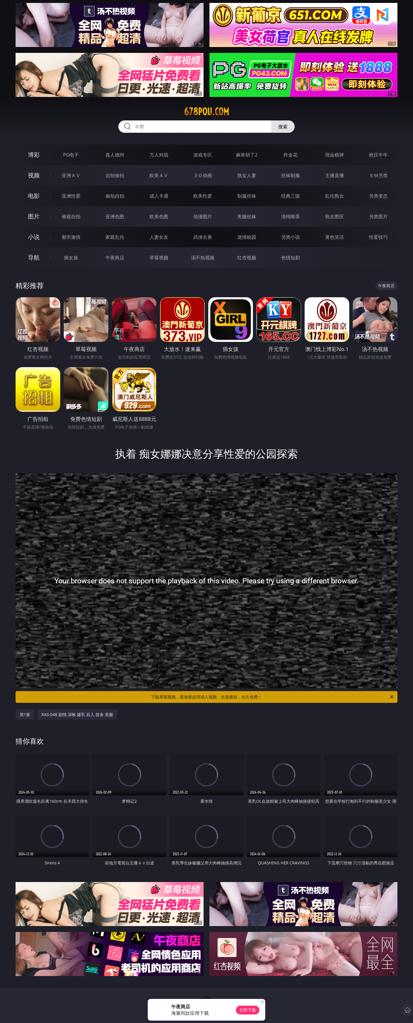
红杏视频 (246, 257)
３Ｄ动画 (202, 175)
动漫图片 (202, 216)
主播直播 (334, 175)
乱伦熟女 (334, 196)
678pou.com (206, 111)
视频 (34, 175)
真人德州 (114, 155)
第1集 (25, 714)
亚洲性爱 (71, 196)
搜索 (283, 126)
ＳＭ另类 (378, 175)
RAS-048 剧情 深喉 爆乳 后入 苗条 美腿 (77, 714)
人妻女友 (159, 237)
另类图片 (378, 216)
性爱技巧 (378, 237)
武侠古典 (202, 237)
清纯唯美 (290, 216)
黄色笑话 (334, 237)
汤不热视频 (202, 257)
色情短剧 (290, 257)
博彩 (34, 155)
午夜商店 (114, 257)
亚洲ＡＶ (71, 175)
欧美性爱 (202, 196)
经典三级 (290, 196)
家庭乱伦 (114, 237)
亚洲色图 (114, 216)
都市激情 (71, 237)
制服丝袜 (246, 196)
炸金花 (290, 155)
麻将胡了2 (246, 155)
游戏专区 (202, 155)
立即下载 (247, 1010)
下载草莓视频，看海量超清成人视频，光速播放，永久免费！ (272, 697)
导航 (34, 257)
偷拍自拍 (114, 196)
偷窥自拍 (71, 216)
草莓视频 (159, 257)
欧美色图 (159, 216)
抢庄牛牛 (378, 155)
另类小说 (290, 237)
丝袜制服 (290, 175)
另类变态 (378, 196)
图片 (34, 216)
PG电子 (71, 155)
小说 (34, 237)
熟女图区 (334, 216)
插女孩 (71, 257)
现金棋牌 (334, 155)
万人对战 (159, 155)
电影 (34, 196)
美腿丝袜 (246, 216)
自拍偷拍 (114, 175)
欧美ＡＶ (159, 175)
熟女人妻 (246, 175)
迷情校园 (246, 237)
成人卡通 (159, 196)
